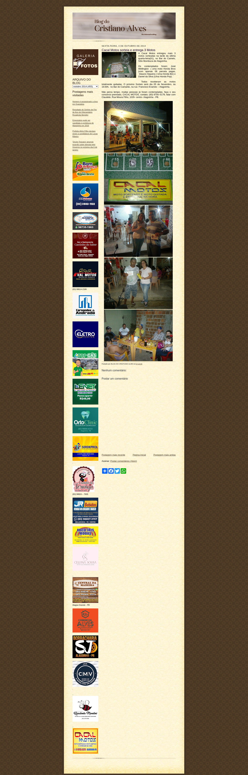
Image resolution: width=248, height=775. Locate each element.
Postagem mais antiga (164, 455)
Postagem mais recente (113, 455)
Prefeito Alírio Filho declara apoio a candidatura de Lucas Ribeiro (85, 133)
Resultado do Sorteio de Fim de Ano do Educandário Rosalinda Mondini (85, 112)
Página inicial (139, 455)
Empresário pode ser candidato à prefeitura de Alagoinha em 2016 (83, 123)
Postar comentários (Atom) (123, 461)
